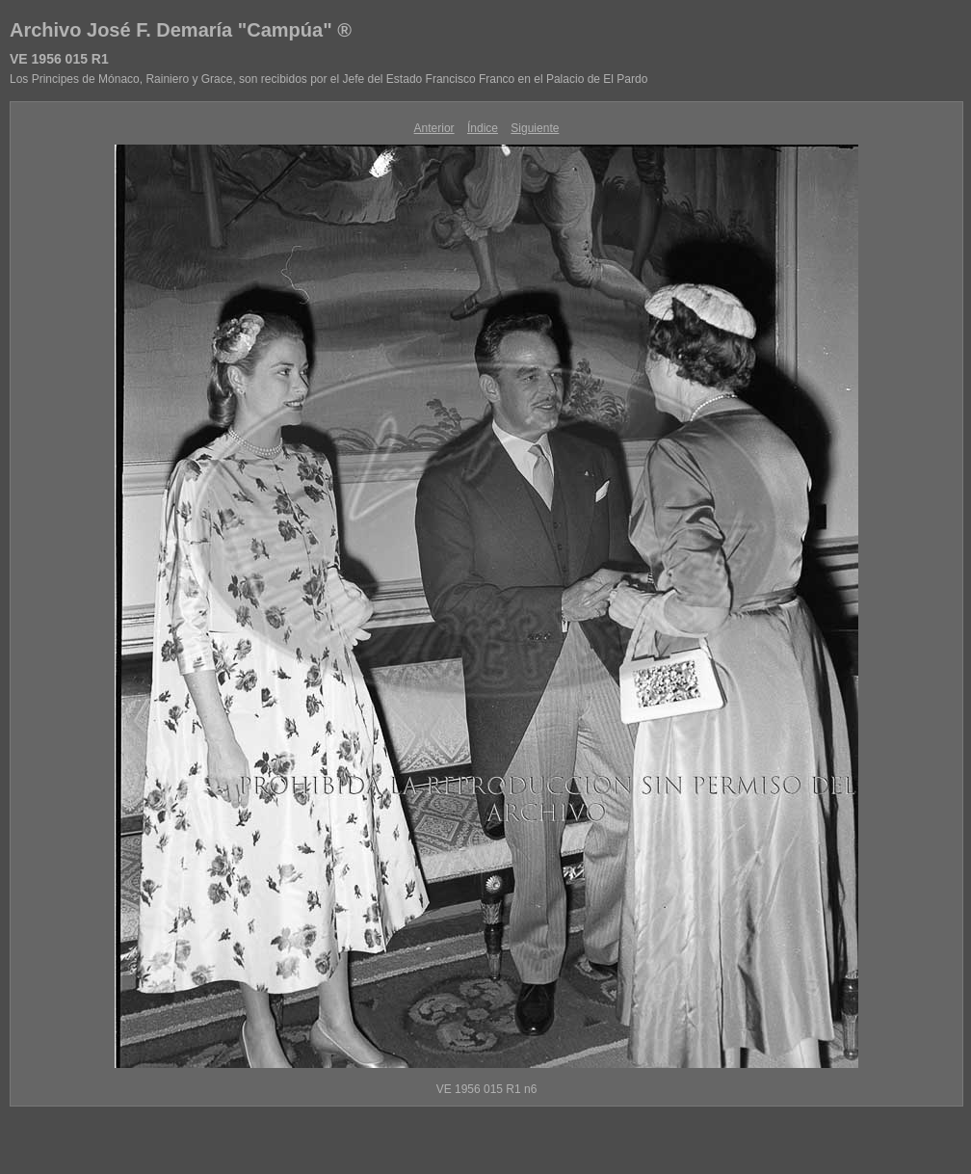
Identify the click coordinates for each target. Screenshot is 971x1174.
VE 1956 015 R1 (59, 59)
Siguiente (535, 128)
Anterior (434, 128)
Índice (482, 128)
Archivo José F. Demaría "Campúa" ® (181, 29)
